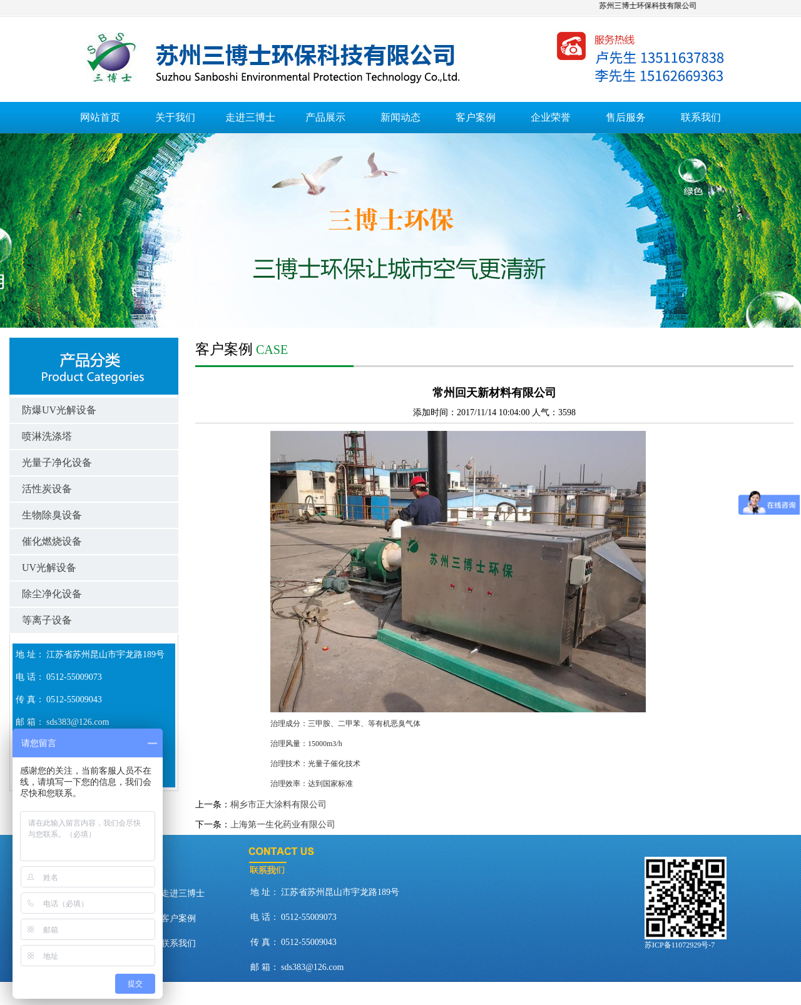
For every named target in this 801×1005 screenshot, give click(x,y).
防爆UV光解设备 (59, 410)
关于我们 (175, 117)
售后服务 (626, 117)
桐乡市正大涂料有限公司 (278, 804)
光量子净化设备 (57, 462)
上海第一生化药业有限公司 (282, 824)
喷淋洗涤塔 (47, 436)
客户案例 (476, 117)
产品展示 (325, 117)
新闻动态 (400, 117)
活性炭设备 (47, 488)
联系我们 (701, 117)
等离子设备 (47, 620)
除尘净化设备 (52, 593)
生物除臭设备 (52, 515)
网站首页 (100, 117)
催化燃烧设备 (52, 541)
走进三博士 (250, 117)
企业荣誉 (551, 117)
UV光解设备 (49, 567)
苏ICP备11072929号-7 (680, 945)
